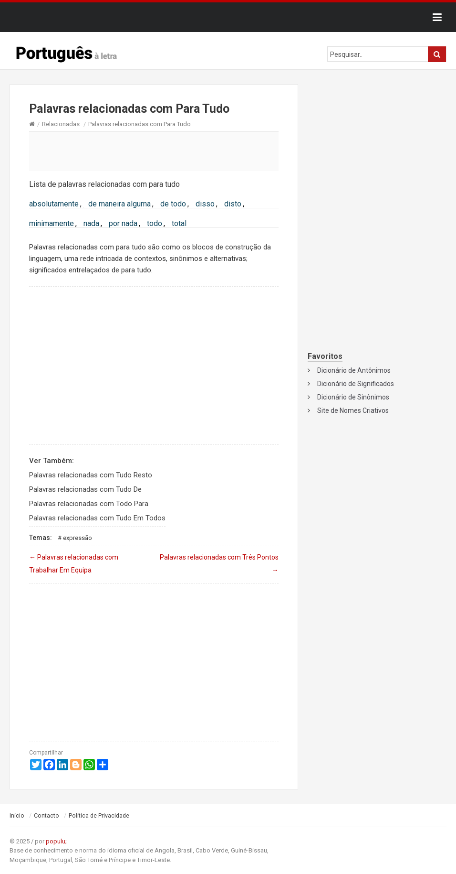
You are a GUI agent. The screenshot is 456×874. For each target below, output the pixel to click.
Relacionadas (61, 124)
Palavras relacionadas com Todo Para (88, 503)
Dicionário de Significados (355, 384)
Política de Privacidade (99, 815)
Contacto (46, 815)
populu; (56, 841)
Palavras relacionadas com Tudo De (85, 489)
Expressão (77, 538)
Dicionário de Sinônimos (353, 397)
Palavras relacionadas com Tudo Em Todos (97, 518)
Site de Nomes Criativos (353, 410)
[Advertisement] (154, 151)
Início (17, 815)
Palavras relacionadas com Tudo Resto (90, 475)
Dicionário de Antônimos (354, 370)
